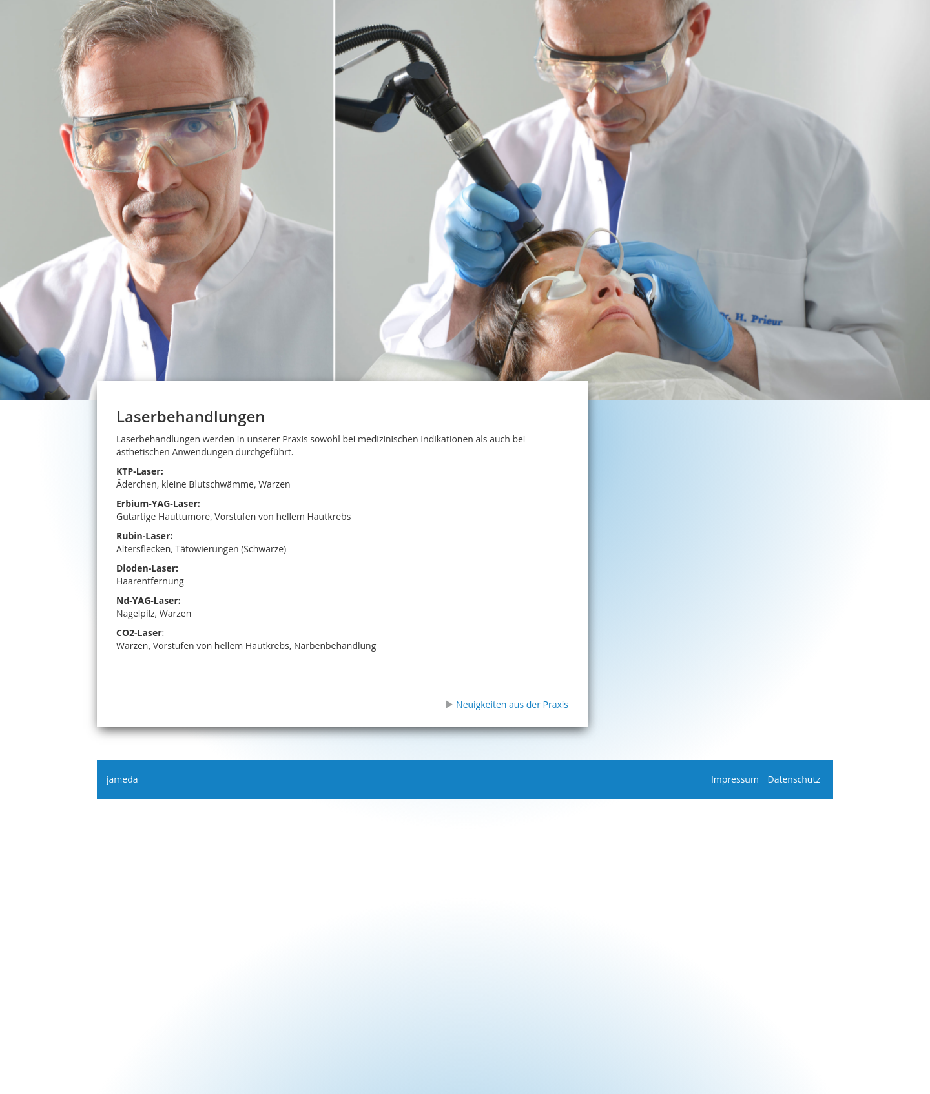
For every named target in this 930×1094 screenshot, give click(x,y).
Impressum (735, 779)
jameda (122, 779)
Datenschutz (794, 779)
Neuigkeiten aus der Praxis (506, 704)
